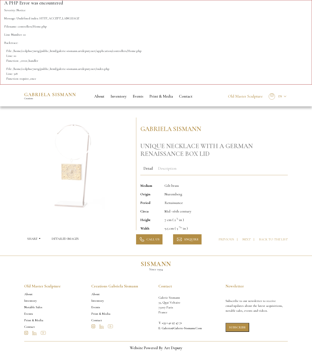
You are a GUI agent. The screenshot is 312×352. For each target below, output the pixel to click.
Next (247, 239)
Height (145, 220)
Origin (145, 194)
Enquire (187, 239)
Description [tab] (167, 168)
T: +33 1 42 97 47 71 (170, 323)
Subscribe (237, 327)
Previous (227, 239)
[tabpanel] (214, 204)
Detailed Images (65, 239)
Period (145, 202)
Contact (185, 96)
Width (144, 228)
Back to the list (273, 239)
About (99, 96)
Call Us (149, 239)
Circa (144, 211)
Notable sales (33, 307)
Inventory (118, 96)
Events (138, 96)
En (280, 96)
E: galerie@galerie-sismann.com (180, 328)
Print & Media (161, 96)
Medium (146, 185)
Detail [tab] (148, 168)
